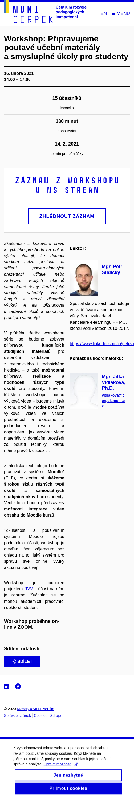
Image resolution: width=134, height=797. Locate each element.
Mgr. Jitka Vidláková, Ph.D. (113, 382)
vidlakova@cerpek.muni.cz (113, 400)
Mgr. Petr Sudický (112, 269)
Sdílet (22, 661)
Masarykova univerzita (35, 709)
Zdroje (55, 715)
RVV (28, 589)
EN (104, 13)
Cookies (40, 715)
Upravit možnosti (61, 767)
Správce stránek (17, 715)
